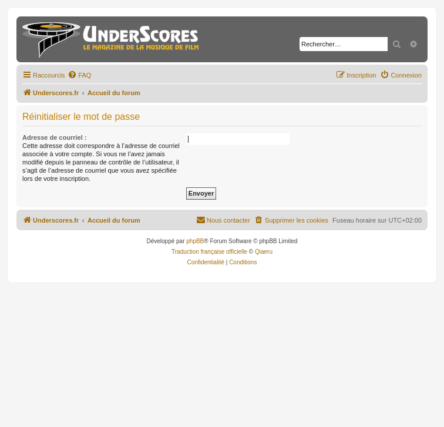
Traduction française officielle (209, 251)
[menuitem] (79, 75)
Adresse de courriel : (54, 137)
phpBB (195, 241)
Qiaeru (264, 251)
